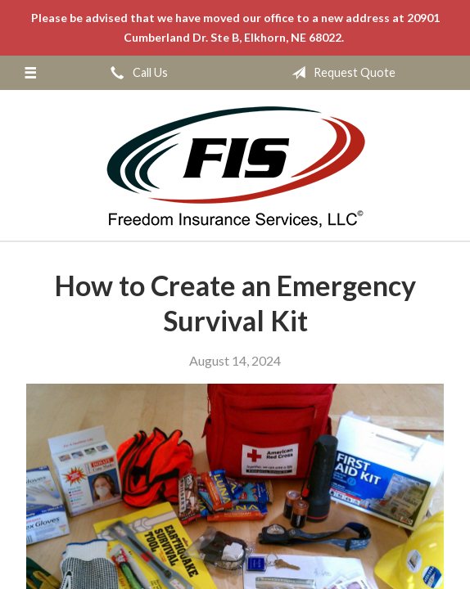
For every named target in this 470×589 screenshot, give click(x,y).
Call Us (136, 73)
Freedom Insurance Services (235, 166)
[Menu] (30, 73)
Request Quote (340, 73)
